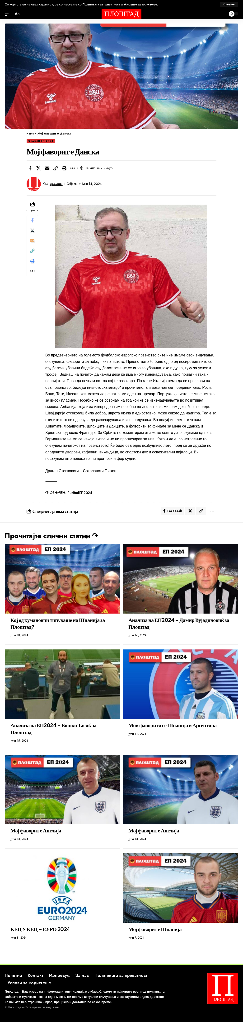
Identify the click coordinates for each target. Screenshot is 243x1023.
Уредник (57, 183)
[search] (221, 13)
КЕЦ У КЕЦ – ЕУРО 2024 (40, 930)
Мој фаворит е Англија (35, 831)
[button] (55, 168)
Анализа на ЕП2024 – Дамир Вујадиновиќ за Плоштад (178, 624)
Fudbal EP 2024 (80, 492)
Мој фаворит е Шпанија (155, 930)
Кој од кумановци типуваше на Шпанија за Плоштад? (57, 624)
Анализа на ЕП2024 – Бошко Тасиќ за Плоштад (53, 730)
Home (31, 133)
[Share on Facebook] (30, 168)
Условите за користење (147, 4)
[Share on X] (38, 168)
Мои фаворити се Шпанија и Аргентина (172, 726)
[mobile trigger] (9, 14)
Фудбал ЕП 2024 (40, 141)
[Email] (47, 168)
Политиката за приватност (104, 4)
